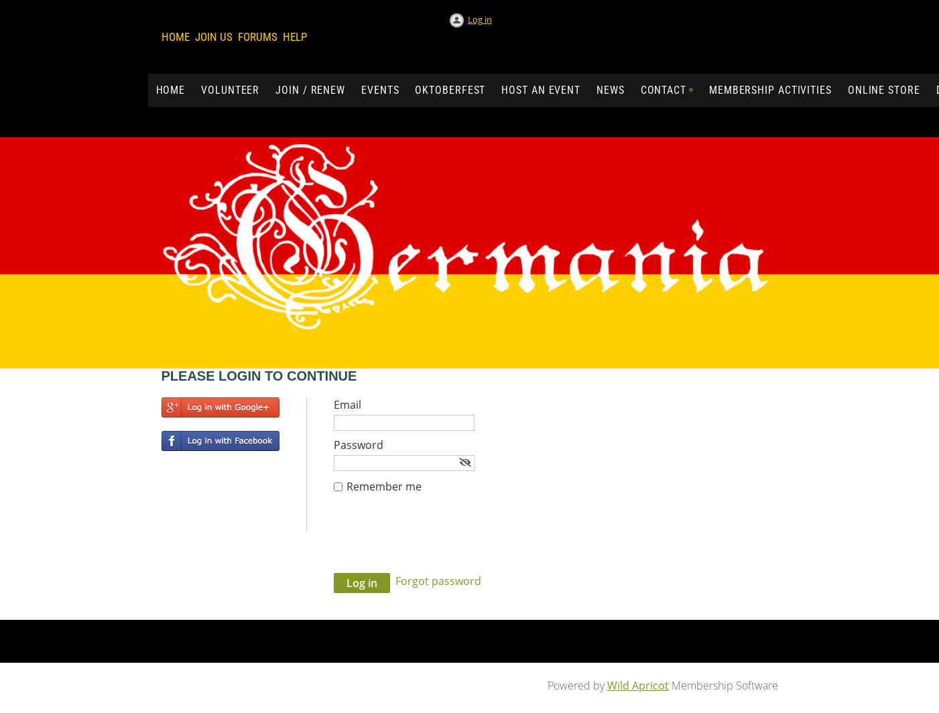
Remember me (384, 486)
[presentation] (436, 540)
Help (295, 37)
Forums (257, 37)
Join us (214, 37)
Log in (480, 19)
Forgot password (438, 581)
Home (176, 37)
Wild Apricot (638, 685)
